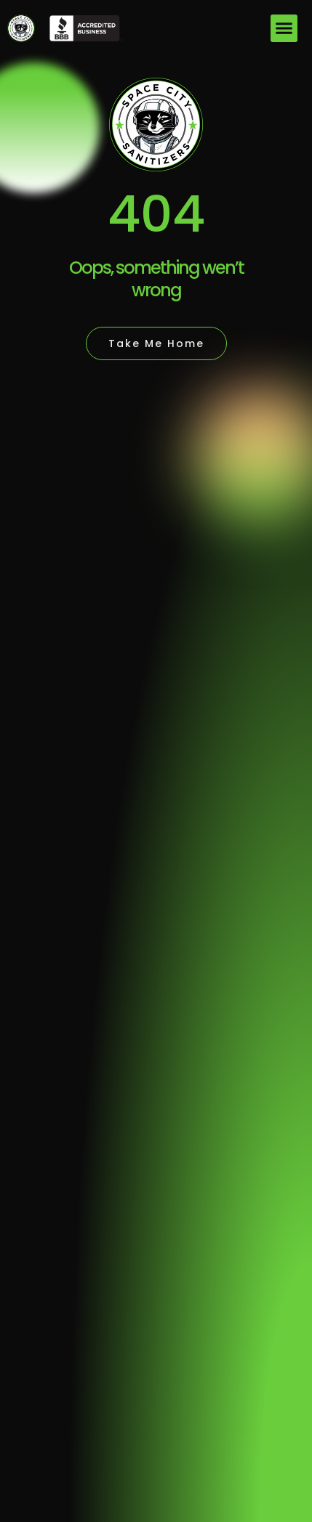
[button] (284, 28)
